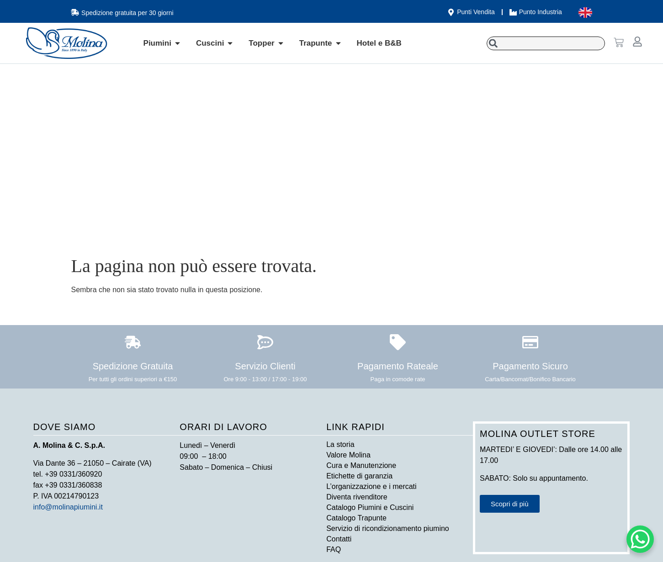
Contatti (338, 539)
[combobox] (546, 43)
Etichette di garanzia (359, 476)
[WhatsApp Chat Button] (640, 539)
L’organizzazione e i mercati (371, 486)
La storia (340, 444)
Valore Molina (348, 455)
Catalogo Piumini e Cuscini (370, 507)
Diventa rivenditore (356, 497)
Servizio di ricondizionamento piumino (387, 528)
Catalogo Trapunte (356, 518)
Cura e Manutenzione (361, 465)
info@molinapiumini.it (68, 507)
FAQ (333, 549)
